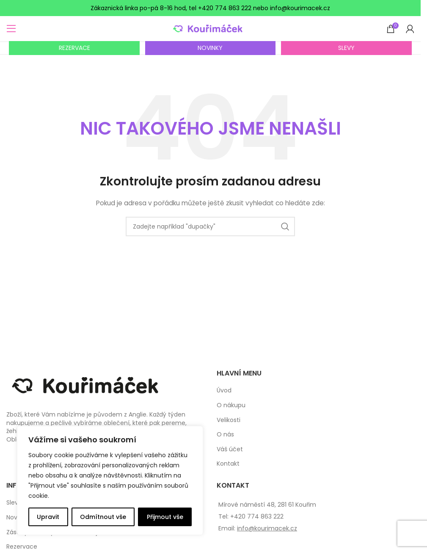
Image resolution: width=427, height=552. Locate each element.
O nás (225, 435)
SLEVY (346, 48)
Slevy (14, 503)
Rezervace (21, 547)
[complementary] (110, 480)
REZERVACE (74, 48)
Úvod (224, 390)
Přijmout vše (165, 517)
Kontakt (228, 464)
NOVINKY (210, 48)
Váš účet (230, 449)
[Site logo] (210, 28)
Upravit (48, 517)
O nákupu (231, 405)
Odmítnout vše (103, 517)
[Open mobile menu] (11, 28)
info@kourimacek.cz (267, 528)
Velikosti (228, 420)
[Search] (210, 226)
